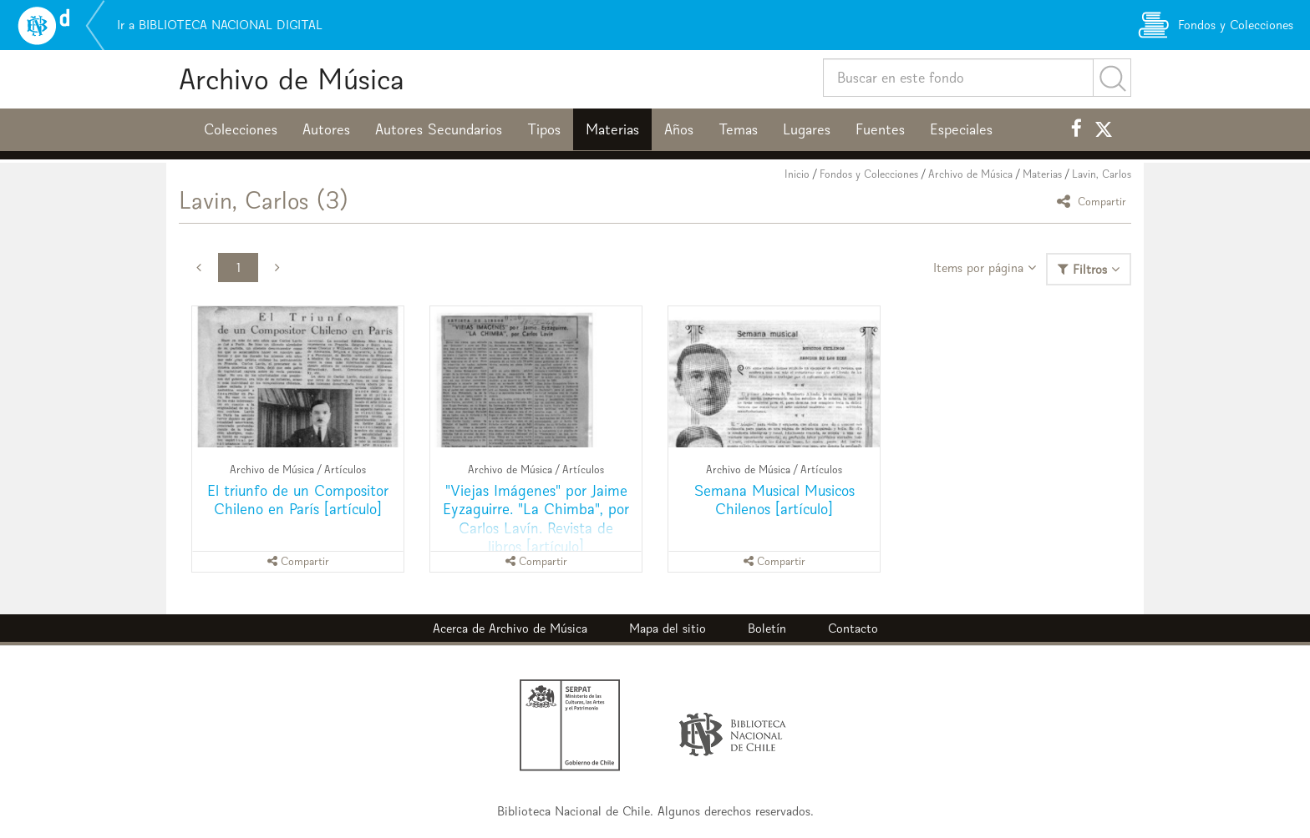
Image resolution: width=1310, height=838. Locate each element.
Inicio (797, 174)
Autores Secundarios (438, 129)
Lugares (806, 129)
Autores (326, 129)
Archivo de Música (291, 79)
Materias (612, 129)
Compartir (1094, 201)
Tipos (544, 129)
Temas (738, 129)
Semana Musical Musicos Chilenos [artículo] (774, 499)
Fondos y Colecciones (869, 174)
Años (678, 129)
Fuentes (880, 129)
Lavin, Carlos (1101, 174)
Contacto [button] (853, 628)
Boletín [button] (767, 628)
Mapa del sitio (667, 628)
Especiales (961, 129)
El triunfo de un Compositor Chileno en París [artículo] (297, 499)
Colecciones (240, 129)
